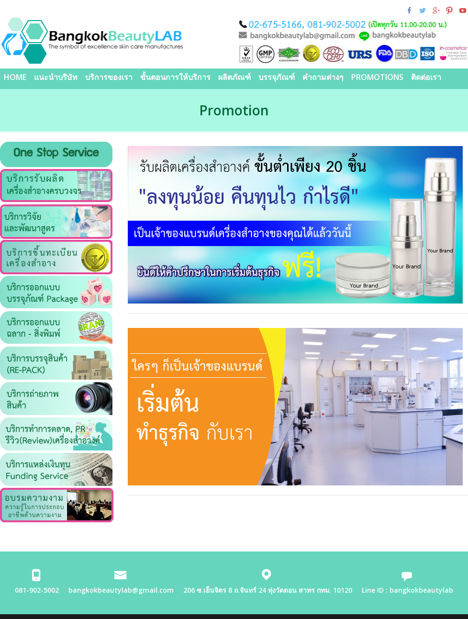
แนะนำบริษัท (56, 77)
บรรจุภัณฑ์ (276, 77)
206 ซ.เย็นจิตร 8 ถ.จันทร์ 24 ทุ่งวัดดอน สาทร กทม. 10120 (267, 590)
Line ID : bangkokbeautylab (407, 590)
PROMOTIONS (377, 77)
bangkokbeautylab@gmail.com (121, 590)
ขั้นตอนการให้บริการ (175, 77)
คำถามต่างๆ (323, 77)
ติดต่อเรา (426, 77)
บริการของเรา (109, 77)
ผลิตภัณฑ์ (234, 77)
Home (15, 77)
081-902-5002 (37, 590)
